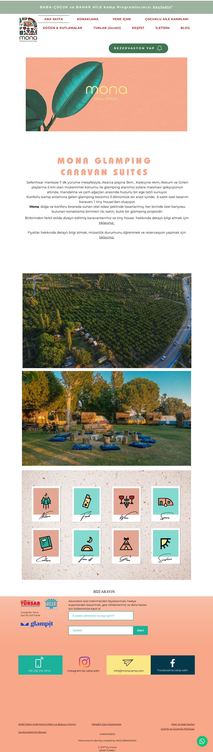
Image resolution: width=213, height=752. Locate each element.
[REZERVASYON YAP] (138, 48)
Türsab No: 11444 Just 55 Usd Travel (30, 614)
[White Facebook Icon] (172, 663)
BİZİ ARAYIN (104, 592)
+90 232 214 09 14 (39, 670)
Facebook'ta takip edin (172, 670)
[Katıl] (140, 630)
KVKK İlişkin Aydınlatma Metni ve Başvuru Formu (47, 724)
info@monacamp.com (129, 670)
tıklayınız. (107, 223)
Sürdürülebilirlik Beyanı (32, 732)
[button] (62, 28)
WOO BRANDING (126, 740)
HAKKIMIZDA (107, 734)
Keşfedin (162, 7)
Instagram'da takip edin (83, 670)
